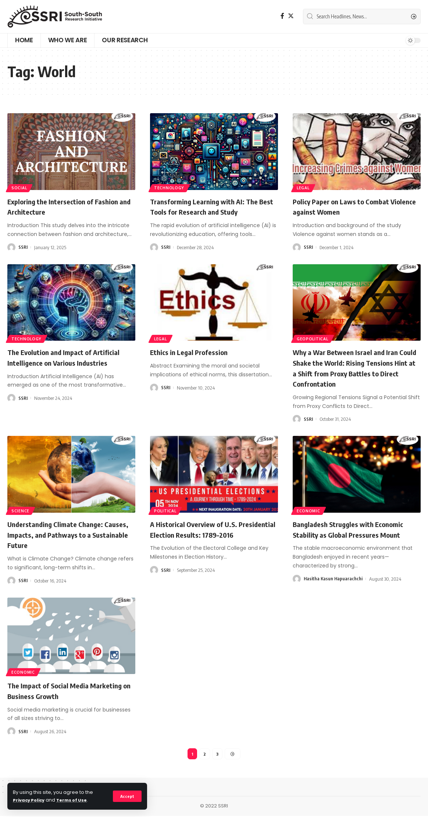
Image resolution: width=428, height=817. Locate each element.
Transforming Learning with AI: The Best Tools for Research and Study (211, 206)
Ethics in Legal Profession (194, 352)
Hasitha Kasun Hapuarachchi (334, 579)
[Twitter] (291, 16)
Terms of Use (77, 800)
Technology (170, 187)
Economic (310, 510)
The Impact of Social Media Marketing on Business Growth (60, 690)
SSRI (23, 247)
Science (22, 510)
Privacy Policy (31, 800)
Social (21, 187)
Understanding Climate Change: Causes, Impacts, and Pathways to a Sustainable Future (69, 534)
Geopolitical (314, 338)
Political (166, 510)
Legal (305, 187)
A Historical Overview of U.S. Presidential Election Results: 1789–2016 (211, 534)
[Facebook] (282, 16)
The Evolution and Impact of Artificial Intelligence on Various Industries (62, 362)
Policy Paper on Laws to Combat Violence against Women (348, 206)
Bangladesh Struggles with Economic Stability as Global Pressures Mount (356, 529)
